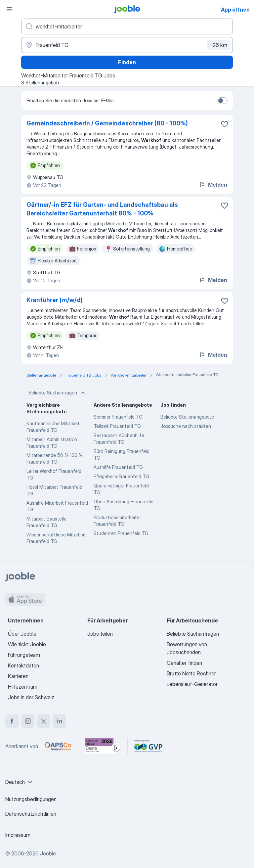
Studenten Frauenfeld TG (121, 533)
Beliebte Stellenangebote (187, 417)
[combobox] (19, 782)
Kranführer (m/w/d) (54, 300)
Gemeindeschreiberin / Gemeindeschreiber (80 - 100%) (107, 123)
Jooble (48, 853)
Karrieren (18, 676)
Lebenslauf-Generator (192, 684)
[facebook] (12, 721)
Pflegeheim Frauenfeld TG (121, 476)
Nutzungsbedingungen (31, 799)
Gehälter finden (184, 663)
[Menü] (9, 9)
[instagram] (27, 721)
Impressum (17, 835)
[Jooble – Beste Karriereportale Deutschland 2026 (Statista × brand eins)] (103, 746)
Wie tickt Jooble (27, 644)
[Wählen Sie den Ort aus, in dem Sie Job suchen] (127, 45)
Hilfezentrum (22, 686)
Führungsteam (24, 655)
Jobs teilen (100, 633)
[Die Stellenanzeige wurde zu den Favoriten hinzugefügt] (224, 124)
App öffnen (235, 9)
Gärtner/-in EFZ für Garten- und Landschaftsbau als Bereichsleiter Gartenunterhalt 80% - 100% (102, 209)
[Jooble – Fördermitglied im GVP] (148, 746)
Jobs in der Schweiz (31, 697)
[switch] (222, 100)
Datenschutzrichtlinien (30, 813)
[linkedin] (59, 721)
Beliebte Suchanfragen (57, 392)
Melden (213, 184)
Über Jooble (22, 633)
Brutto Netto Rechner (191, 673)
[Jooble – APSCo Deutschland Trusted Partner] (58, 746)
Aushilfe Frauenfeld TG (118, 467)
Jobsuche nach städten (185, 426)
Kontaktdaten (23, 665)
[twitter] (43, 721)
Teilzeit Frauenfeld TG (117, 426)
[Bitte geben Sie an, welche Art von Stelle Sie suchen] (127, 26)
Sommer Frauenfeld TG (118, 417)
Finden (127, 62)
